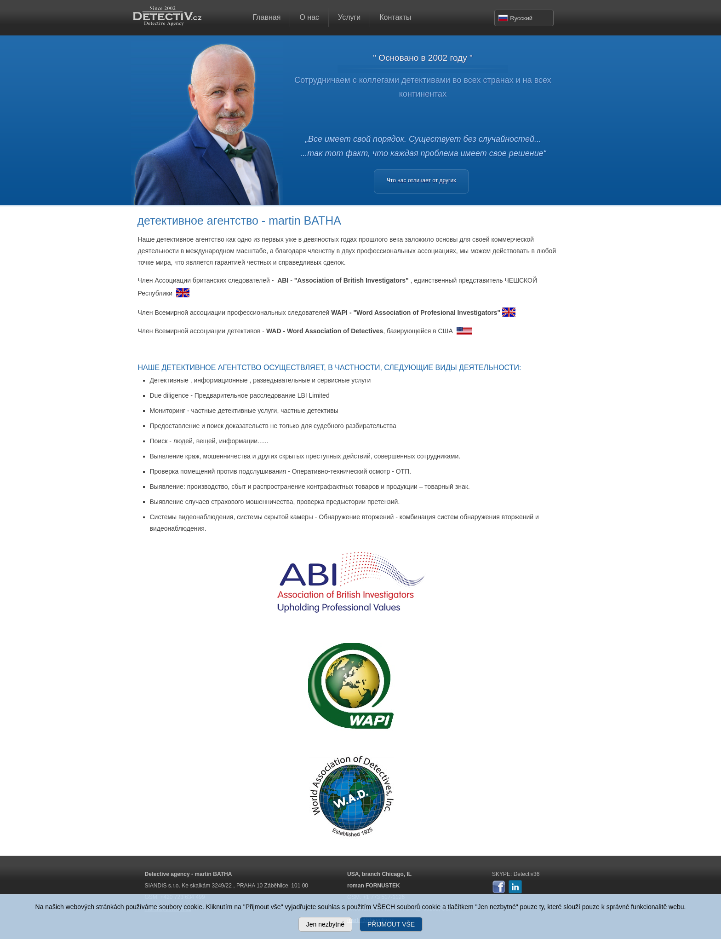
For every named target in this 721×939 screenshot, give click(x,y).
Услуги (349, 17)
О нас (309, 17)
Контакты (395, 17)
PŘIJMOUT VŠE (391, 924)
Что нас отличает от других (421, 180)
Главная (267, 17)
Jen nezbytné (325, 924)
